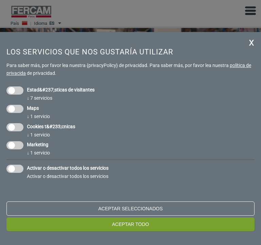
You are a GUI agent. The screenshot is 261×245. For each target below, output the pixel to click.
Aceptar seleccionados (130, 208)
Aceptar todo (130, 224)
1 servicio (38, 116)
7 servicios (39, 98)
